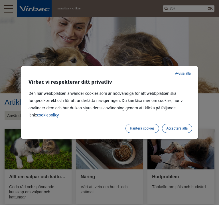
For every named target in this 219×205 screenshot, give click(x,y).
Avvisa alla (183, 73)
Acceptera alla (177, 128)
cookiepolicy (48, 115)
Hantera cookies (142, 128)
